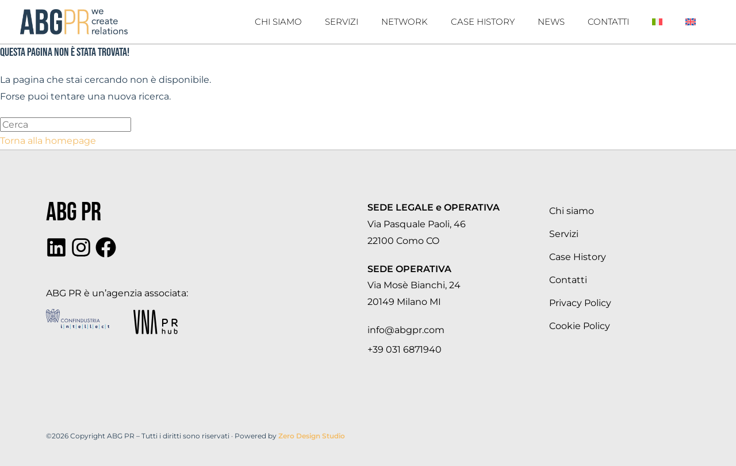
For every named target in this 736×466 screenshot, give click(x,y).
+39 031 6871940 (404, 349)
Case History (483, 21)
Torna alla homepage (48, 140)
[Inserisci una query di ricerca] (65, 124)
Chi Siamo (278, 21)
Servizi (341, 21)
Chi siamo (571, 210)
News (551, 21)
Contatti (608, 21)
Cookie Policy (579, 325)
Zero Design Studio (311, 435)
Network (404, 21)
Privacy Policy (580, 302)
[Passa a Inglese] (690, 22)
